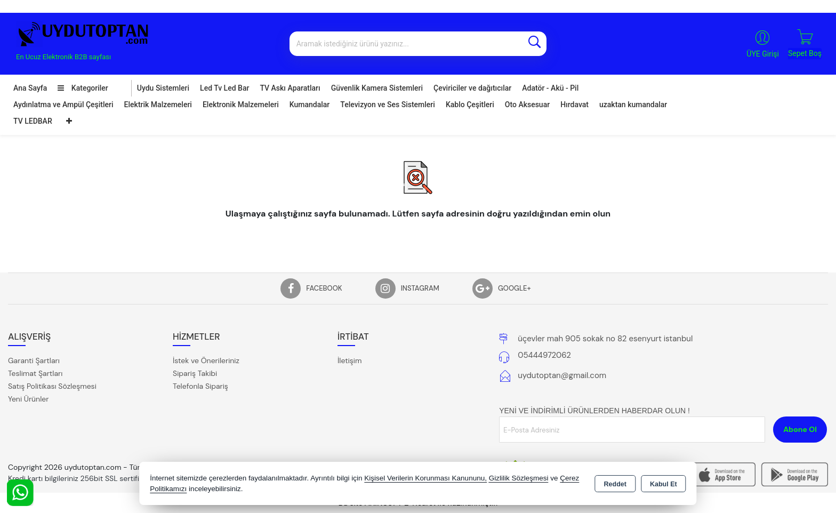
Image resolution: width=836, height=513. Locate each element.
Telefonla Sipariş (200, 386)
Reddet (615, 484)
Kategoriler (83, 88)
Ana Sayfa (30, 88)
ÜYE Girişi (762, 54)
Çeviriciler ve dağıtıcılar (472, 88)
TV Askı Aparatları (290, 88)
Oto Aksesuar (527, 104)
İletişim (349, 360)
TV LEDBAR (32, 121)
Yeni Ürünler (28, 399)
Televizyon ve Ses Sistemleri (387, 104)
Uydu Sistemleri (163, 88)
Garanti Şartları (34, 360)
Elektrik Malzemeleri (158, 104)
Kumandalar (310, 104)
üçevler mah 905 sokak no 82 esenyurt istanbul (605, 338)
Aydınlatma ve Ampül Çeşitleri (63, 104)
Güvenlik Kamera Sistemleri (377, 88)
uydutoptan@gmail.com (562, 375)
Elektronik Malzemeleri (241, 104)
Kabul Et (663, 484)
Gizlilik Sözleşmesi (519, 478)
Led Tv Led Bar (224, 88)
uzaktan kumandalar (633, 104)
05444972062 (544, 355)
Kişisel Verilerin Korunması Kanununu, (425, 478)
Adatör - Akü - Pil (550, 88)
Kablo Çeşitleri (470, 104)
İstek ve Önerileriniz (206, 360)
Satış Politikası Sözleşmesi (52, 386)
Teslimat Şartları (35, 373)
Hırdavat (574, 104)
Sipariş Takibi (195, 373)
